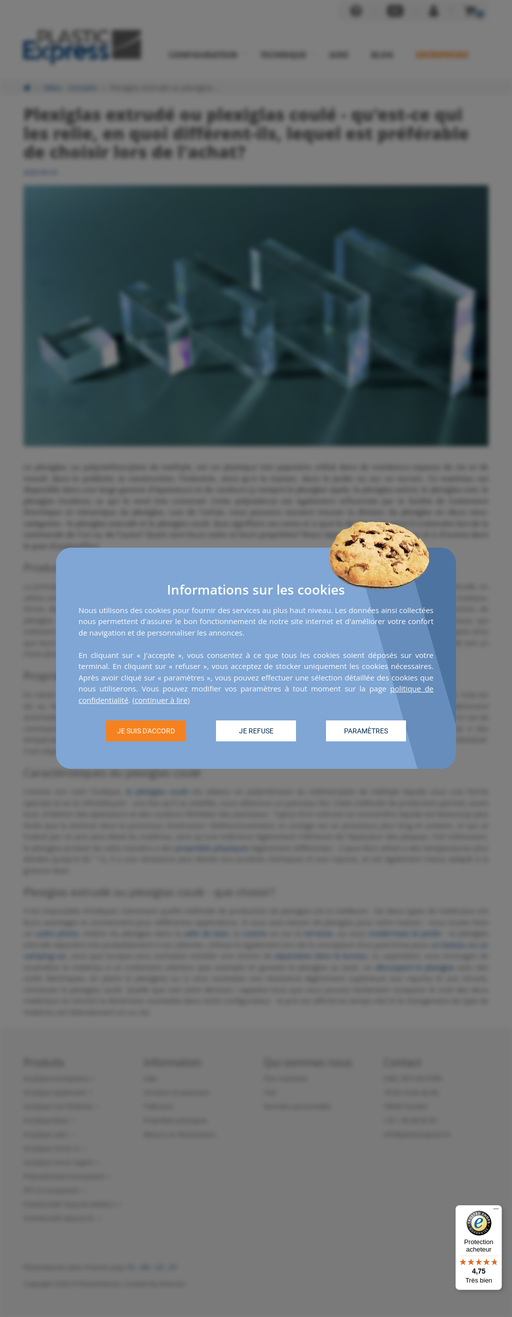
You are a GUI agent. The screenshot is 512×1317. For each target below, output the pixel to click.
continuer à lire (161, 700)
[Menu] (496, 1211)
